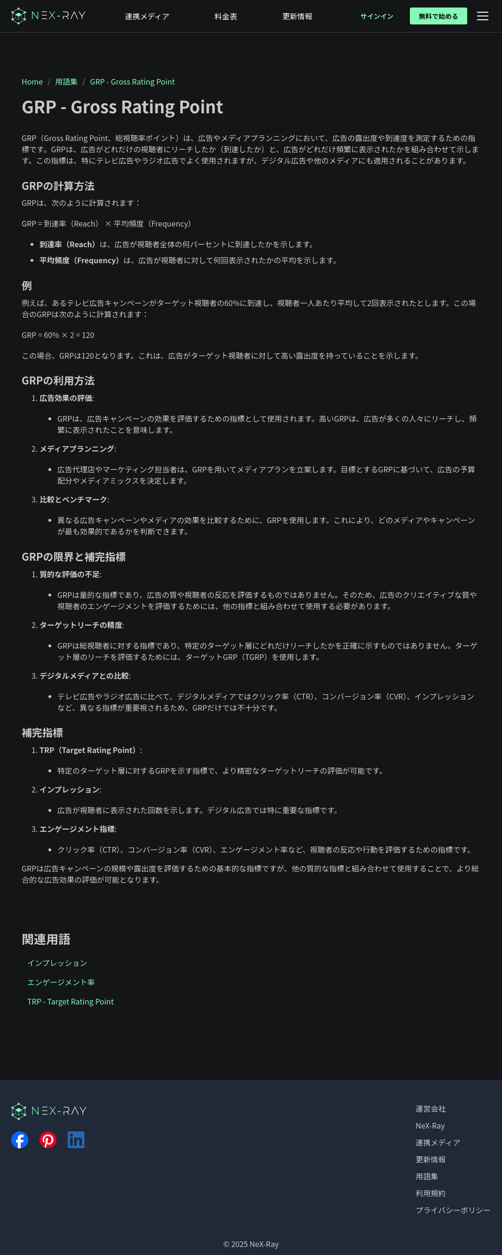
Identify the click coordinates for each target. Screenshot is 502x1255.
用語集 (66, 81)
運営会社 (431, 1108)
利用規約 (431, 1193)
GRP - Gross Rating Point (132, 81)
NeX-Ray (430, 1125)
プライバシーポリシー (453, 1210)
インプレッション (57, 962)
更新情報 (431, 1159)
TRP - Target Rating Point (70, 1001)
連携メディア (438, 1142)
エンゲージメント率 (61, 982)
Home (32, 81)
